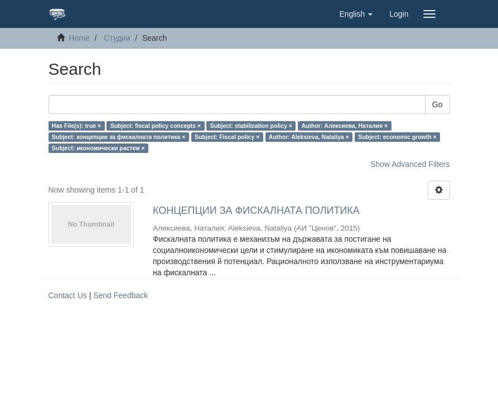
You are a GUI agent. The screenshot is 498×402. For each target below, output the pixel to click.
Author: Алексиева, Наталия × (345, 125)
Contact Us (68, 295)
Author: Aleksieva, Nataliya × (309, 136)
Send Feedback (120, 295)
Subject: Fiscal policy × (227, 136)
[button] (356, 14)
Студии (117, 38)
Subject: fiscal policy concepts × (155, 125)
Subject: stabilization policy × (251, 125)
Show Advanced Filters (409, 164)
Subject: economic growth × (397, 136)
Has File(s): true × (76, 125)
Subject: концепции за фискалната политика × (119, 136)
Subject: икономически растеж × (98, 148)
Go (437, 104)
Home (79, 38)
